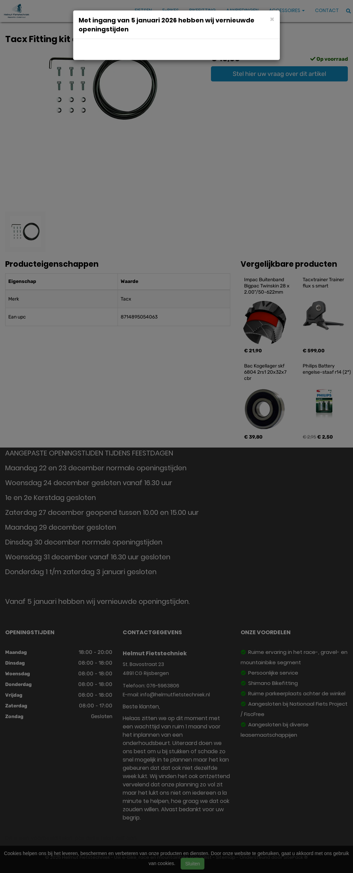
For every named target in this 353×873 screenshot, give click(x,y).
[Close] (272, 18)
